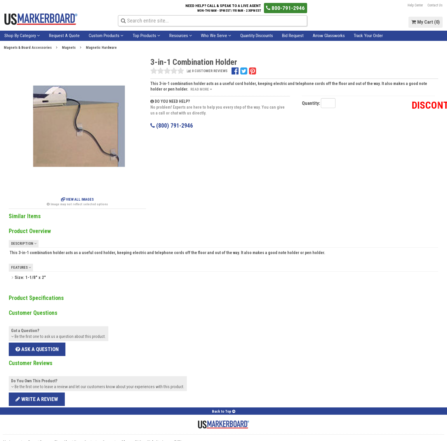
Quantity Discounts (256, 35)
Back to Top (223, 411)
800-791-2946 (285, 8)
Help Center (415, 5)
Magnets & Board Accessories (28, 47)
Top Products (146, 35)
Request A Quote (64, 35)
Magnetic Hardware (101, 47)
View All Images (77, 199)
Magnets (69, 47)
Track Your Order (368, 35)
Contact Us (435, 5)
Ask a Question (37, 349)
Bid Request (293, 35)
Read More (201, 89)
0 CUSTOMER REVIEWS (207, 71)
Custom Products (106, 35)
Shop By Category (22, 35)
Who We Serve (216, 35)
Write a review (36, 399)
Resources (180, 35)
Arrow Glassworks (329, 35)
